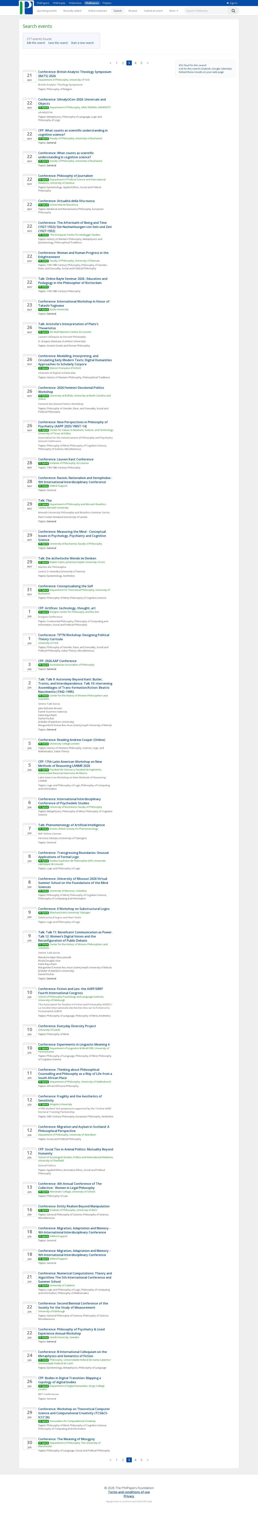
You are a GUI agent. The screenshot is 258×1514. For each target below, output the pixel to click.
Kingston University (61, 1104)
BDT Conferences (48, 1394)
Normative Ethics (73, 1170)
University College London (64, 743)
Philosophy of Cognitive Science (88, 445)
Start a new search (83, 43)
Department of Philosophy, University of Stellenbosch (80, 1081)
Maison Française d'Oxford (65, 368)
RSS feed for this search (193, 65)
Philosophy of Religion (59, 89)
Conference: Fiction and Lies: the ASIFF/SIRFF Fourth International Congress (71, 991)
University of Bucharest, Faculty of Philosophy (76, 543)
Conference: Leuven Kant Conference (66, 459)
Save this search (59, 43)
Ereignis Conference (50, 616)
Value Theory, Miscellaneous (77, 650)
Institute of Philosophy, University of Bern (73, 1210)
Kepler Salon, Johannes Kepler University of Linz (77, 562)
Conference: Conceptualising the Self (65, 586)
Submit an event (153, 10)
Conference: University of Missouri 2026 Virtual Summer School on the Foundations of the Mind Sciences (73, 883)
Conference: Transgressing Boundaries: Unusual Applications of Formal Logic (73, 855)
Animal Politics (47, 1165)
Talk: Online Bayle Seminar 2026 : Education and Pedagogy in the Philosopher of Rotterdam (73, 281)
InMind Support (58, 485)
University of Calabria (62, 1285)
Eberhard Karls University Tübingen (70, 912)
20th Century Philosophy (61, 1116)
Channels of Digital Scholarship (57, 373)
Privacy (129, 1496)
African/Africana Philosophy (63, 1086)
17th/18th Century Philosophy (63, 265)
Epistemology (54, 187)
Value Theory (61, 751)
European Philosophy (88, 1116)
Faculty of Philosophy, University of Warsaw (75, 260)
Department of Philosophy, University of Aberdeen (67, 1134)
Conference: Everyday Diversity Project (67, 1026)
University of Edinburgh (51, 1311)
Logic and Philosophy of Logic (63, 785)
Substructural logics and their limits (59, 917)
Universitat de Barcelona (64, 204)
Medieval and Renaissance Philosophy (69, 209)
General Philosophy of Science (64, 1214)
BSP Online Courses (49, 833)
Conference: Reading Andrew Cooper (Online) (71, 740)
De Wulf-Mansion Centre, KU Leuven (70, 332)
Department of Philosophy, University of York (64, 79)
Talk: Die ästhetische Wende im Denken (67, 558)
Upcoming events (47, 10)
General (51, 490)
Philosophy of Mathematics (73, 1293)
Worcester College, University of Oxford (72, 1191)
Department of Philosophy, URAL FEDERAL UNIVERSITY (80, 107)
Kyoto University (59, 309)
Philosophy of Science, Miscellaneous (59, 449)
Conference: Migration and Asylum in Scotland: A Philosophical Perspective (74, 1129)
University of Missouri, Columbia (68, 890)
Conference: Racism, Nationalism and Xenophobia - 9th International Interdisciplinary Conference (75, 480)
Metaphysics (54, 116)
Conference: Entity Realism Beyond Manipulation (74, 1206)
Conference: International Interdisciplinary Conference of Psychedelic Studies (70, 801)
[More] (173, 10)
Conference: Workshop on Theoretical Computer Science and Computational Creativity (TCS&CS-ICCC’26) (74, 1413)
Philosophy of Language (76, 116)
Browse (133, 10)
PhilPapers (43, 3)
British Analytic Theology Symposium (60, 84)
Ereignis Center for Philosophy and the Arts (74, 612)
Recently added (72, 10)
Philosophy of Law (57, 1196)
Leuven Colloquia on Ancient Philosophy (62, 336)
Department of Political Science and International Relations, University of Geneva (72, 181)
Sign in (232, 3)
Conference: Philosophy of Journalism (65, 176)
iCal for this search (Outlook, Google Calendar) (205, 68)
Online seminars (97, 10)
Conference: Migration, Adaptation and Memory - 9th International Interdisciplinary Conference (74, 1230)
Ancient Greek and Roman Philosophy (68, 345)
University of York (48, 643)
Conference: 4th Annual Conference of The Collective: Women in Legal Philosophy (70, 1186)
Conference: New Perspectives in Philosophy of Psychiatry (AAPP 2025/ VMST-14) (73, 424)
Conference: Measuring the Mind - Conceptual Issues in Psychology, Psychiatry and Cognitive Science (72, 536)
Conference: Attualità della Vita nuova (66, 201)
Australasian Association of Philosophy (72, 664)
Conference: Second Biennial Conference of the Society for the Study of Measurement (73, 1305)
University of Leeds (49, 1029)
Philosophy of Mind (58, 445)
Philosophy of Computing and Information (62, 898)
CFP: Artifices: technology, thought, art (67, 608)
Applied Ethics (71, 187)
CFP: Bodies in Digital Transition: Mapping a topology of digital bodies (70, 1380)
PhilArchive (75, 3)
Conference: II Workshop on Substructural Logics (74, 909)
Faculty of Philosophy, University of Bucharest (76, 138)
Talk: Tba (45, 500)
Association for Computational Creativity (73, 1421)
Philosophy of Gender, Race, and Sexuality (71, 408)
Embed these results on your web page (201, 72)
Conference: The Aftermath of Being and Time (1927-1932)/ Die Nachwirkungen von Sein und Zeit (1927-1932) (75, 227)
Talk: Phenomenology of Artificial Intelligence (71, 825)
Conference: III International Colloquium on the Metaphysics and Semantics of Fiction (73, 1354)
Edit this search (37, 43)
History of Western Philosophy (64, 239)
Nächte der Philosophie (52, 567)
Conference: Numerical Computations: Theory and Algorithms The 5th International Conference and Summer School (75, 1277)
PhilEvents (92, 3)
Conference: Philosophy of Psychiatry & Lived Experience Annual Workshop (71, 1331)
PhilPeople (59, 3)
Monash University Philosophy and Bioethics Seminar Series (74, 512)
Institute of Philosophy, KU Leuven (69, 463)
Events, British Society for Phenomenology (74, 828)
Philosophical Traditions (68, 242)
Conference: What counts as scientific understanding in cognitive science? (66, 155)
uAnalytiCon (45, 112)
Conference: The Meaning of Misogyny (66, 1439)
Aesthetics (69, 575)
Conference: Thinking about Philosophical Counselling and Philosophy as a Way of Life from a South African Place (75, 1074)
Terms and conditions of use (129, 1492)
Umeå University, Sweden (64, 1337)
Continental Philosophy (60, 621)
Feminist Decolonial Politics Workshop (60, 404)
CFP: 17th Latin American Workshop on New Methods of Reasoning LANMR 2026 (70, 764)
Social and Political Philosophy (79, 268)
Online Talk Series (49, 703)
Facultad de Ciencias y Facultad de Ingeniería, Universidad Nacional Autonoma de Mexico (70, 771)
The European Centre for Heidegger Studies (75, 234)
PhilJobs (106, 3)
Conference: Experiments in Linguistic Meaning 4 (73, 1044)
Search (118, 10)
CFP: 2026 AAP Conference (57, 661)
